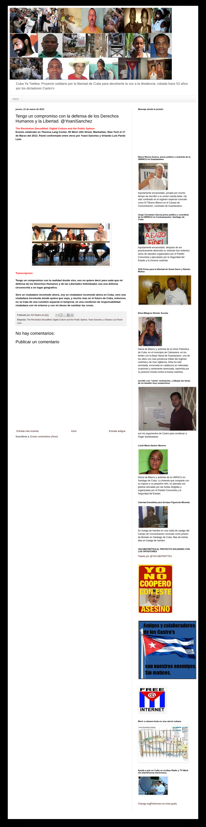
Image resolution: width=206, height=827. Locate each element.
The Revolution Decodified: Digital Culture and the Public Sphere (57, 319)
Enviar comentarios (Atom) (44, 436)
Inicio (15, 98)
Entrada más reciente (28, 431)
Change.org (144, 803)
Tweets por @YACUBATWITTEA (155, 556)
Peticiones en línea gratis (164, 803)
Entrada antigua (117, 431)
